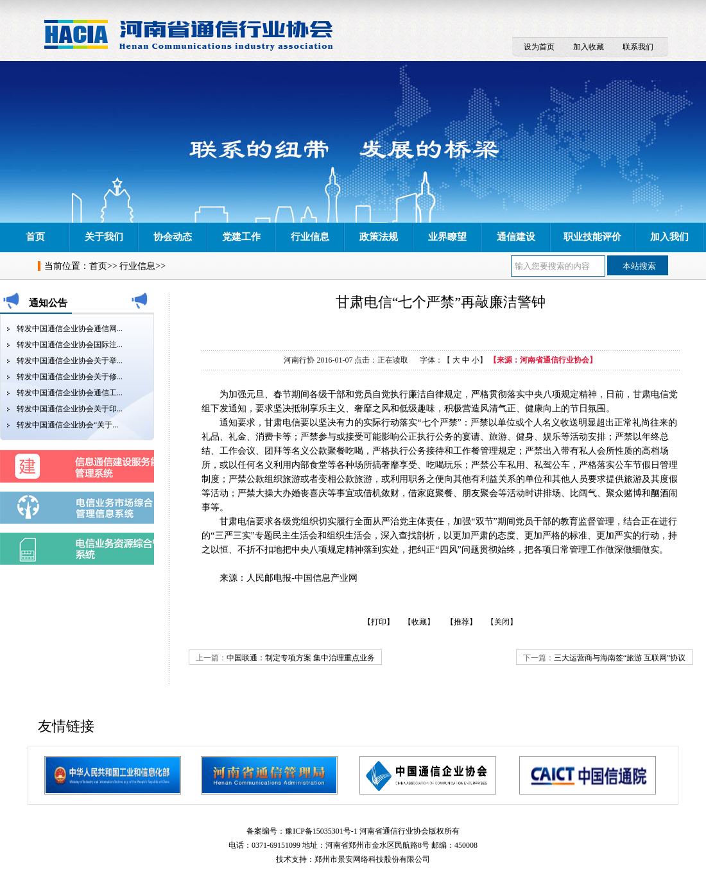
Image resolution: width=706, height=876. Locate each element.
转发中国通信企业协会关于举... (70, 360)
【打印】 (378, 621)
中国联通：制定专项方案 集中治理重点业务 (301, 657)
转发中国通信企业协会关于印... (70, 408)
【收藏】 (419, 621)
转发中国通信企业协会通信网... (70, 328)
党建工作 (241, 237)
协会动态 (172, 237)
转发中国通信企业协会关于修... (70, 376)
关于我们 (104, 237)
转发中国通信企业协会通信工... (70, 392)
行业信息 (310, 237)
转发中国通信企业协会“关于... (67, 424)
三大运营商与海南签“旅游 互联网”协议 (620, 657)
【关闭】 (501, 621)
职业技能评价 (592, 237)
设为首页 (539, 46)
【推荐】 (461, 621)
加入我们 (669, 237)
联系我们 (638, 46)
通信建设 (516, 237)
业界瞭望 (447, 237)
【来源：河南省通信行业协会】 (543, 360)
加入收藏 (588, 46)
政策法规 (378, 237)
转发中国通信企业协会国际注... (70, 344)
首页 (35, 237)
